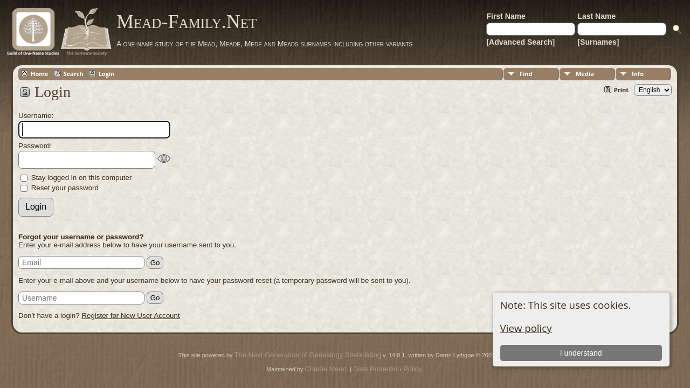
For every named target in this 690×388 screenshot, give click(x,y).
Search (74, 74)
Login (107, 74)
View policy (526, 328)
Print (621, 90)
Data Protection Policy (387, 369)
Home (40, 74)
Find (526, 74)
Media (585, 74)
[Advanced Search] (520, 42)
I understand (581, 353)
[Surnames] (598, 42)
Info (638, 74)
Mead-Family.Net (186, 21)
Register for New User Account (130, 315)
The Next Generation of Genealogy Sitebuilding (307, 355)
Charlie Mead (326, 369)
